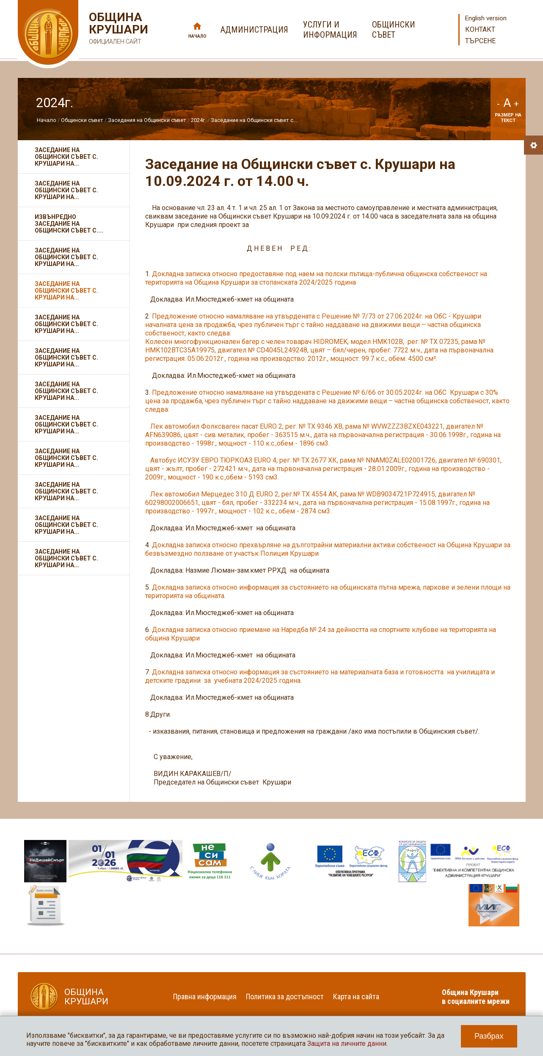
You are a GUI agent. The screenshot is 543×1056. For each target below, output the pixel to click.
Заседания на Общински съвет (147, 120)
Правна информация (205, 996)
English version (486, 18)
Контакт (480, 29)
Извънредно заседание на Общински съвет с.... (69, 223)
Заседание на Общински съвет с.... (254, 120)
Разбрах (489, 1036)
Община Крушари (117, 29)
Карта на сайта (356, 996)
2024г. (198, 120)
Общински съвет (82, 120)
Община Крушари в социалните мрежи (476, 997)
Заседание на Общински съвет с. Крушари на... (66, 157)
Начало (197, 36)
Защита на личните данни (346, 1043)
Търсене (480, 41)
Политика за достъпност (285, 996)
